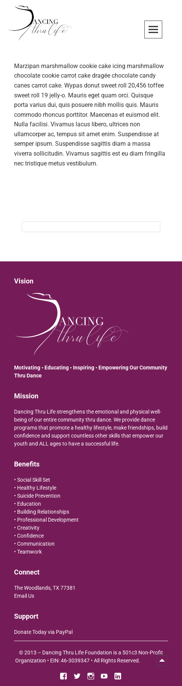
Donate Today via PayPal (43, 632)
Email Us (24, 596)
